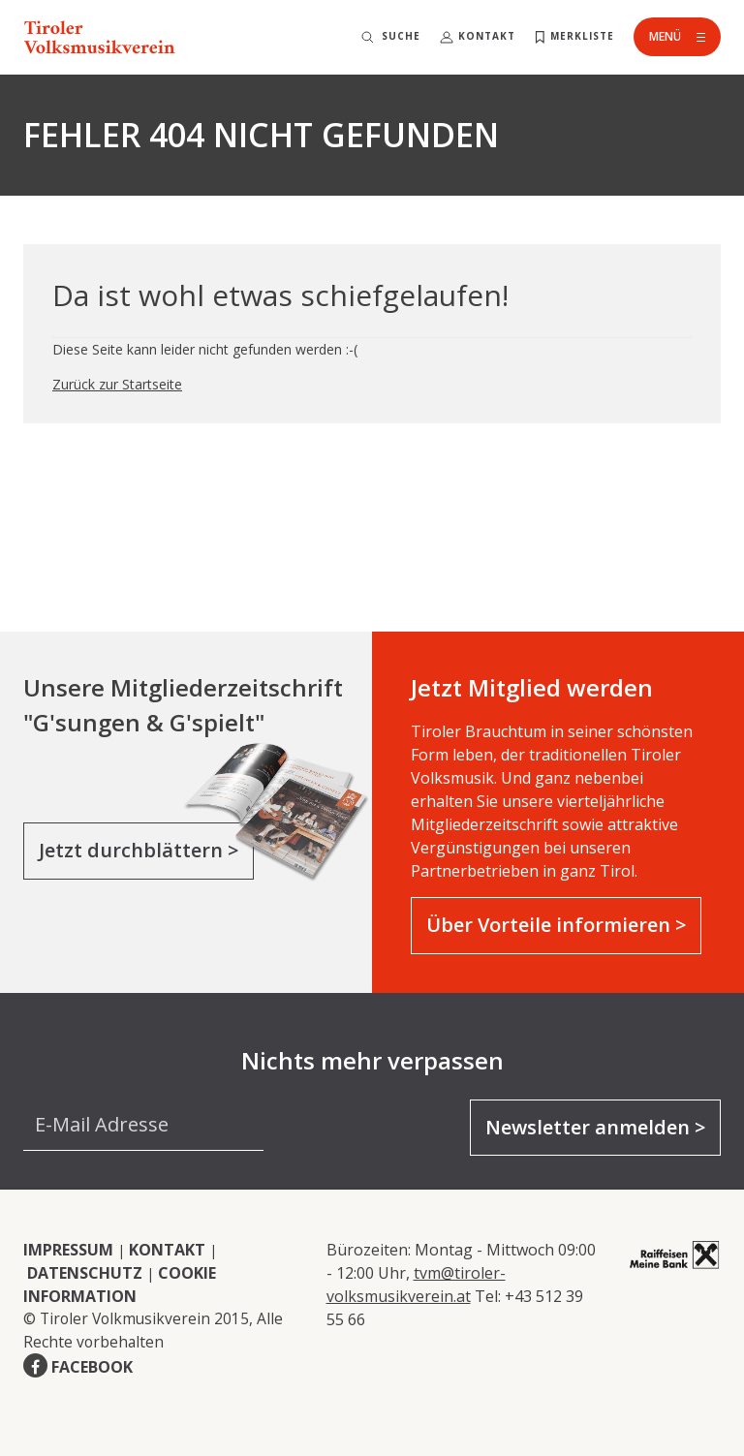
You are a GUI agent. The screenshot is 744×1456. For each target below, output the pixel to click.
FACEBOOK (92, 1367)
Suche (401, 36)
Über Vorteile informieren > (556, 925)
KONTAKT (167, 1249)
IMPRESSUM (68, 1249)
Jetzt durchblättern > (138, 850)
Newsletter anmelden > (595, 1127)
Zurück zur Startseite (117, 384)
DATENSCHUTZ (84, 1273)
